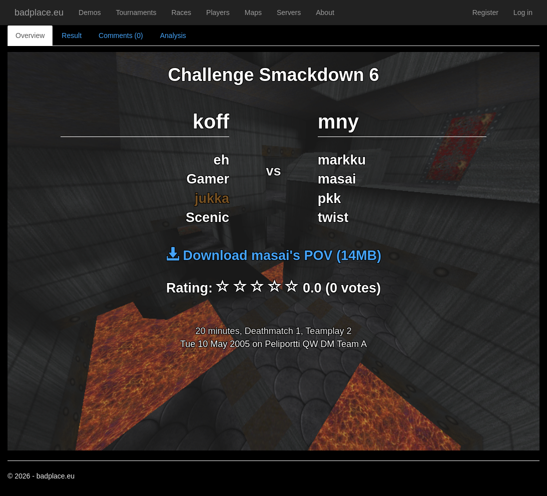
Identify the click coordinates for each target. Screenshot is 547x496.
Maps (253, 12)
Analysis (173, 36)
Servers (289, 12)
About (325, 12)
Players (218, 12)
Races (181, 12)
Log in (522, 12)
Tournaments (136, 12)
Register (485, 12)
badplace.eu (39, 13)
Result (72, 36)
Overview (30, 36)
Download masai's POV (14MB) (273, 255)
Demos (90, 12)
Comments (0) (121, 36)
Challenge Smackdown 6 (273, 74)
